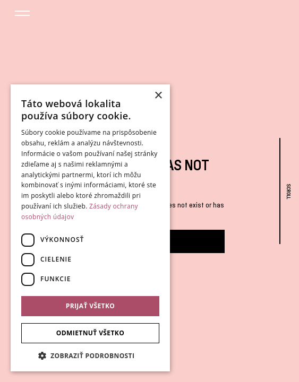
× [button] (158, 96)
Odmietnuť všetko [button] (90, 332)
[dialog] (90, 227)
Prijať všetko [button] (90, 305)
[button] (22, 14)
